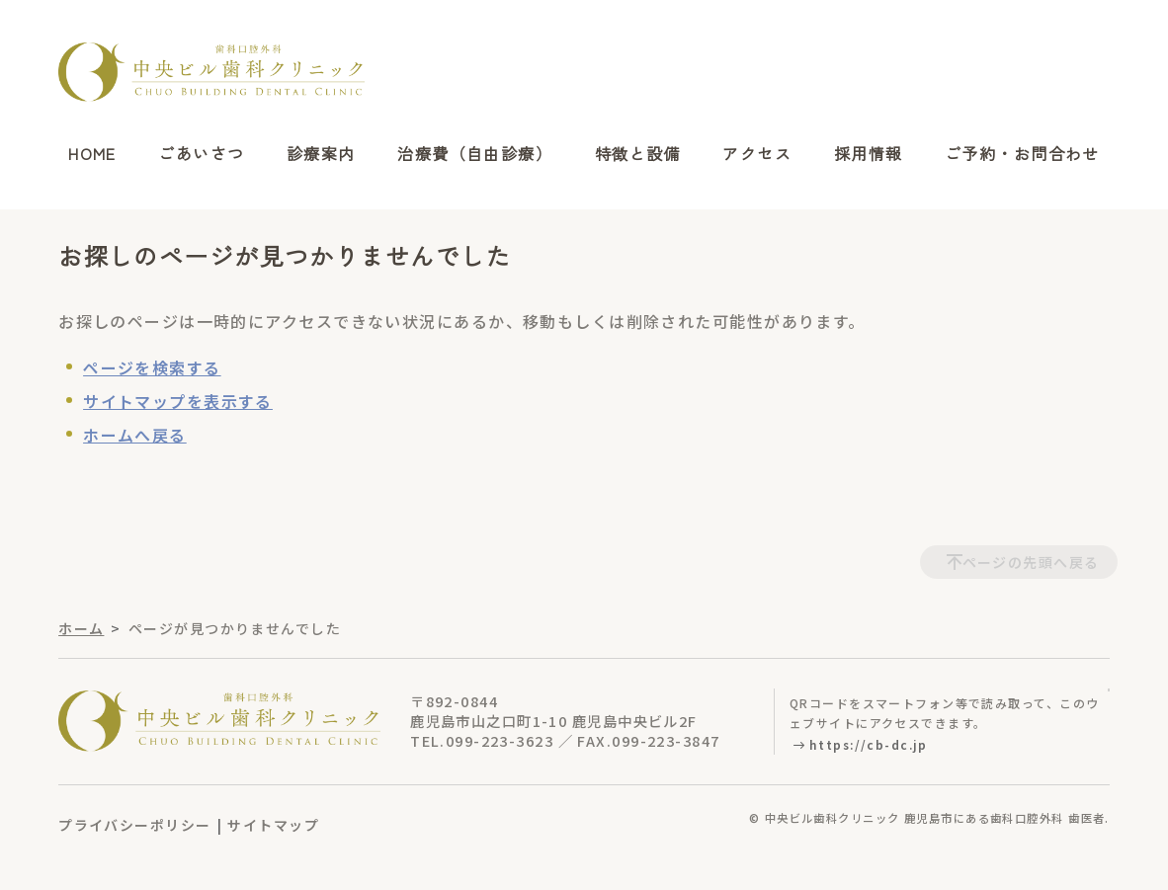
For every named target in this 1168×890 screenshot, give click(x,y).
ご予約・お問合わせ (1022, 154)
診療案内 (321, 154)
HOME (92, 154)
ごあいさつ (201, 154)
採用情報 (868, 154)
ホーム (81, 628)
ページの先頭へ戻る (1031, 562)
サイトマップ (273, 825)
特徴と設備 (638, 154)
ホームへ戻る (135, 434)
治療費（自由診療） (474, 154)
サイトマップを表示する (178, 401)
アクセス (757, 154)
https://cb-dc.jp (868, 744)
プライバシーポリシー (134, 825)
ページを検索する (152, 367)
